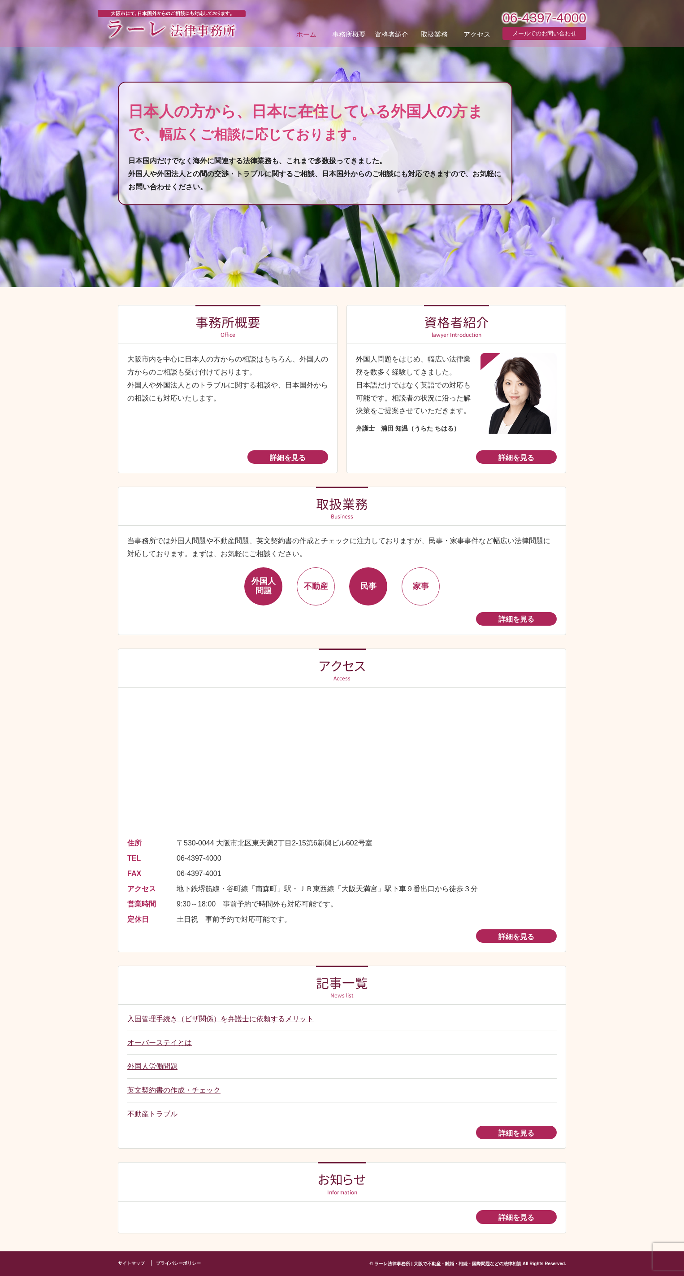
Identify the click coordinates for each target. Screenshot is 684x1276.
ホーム (306, 33)
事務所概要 (349, 33)
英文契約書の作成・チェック (174, 1090)
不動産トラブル (152, 1114)
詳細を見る (288, 458)
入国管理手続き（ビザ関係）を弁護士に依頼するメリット (220, 1019)
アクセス (476, 33)
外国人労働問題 (152, 1066)
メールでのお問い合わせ (544, 33)
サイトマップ (131, 1263)
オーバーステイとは (159, 1042)
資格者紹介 (391, 33)
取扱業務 (434, 33)
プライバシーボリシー (178, 1263)
